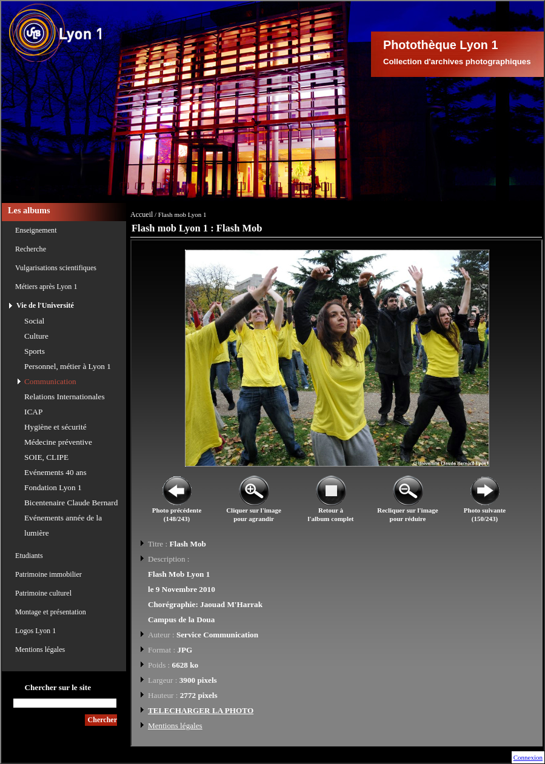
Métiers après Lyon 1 (46, 286)
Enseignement (36, 230)
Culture (36, 335)
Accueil (141, 214)
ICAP (33, 411)
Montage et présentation (50, 612)
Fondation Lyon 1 (53, 487)
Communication (50, 381)
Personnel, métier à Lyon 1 (67, 366)
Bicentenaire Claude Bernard (71, 502)
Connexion (528, 757)
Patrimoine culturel (43, 593)
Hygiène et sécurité (55, 426)
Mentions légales (40, 649)
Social (34, 320)
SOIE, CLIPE (46, 457)
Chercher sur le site (57, 687)
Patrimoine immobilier (48, 574)
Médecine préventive (58, 442)
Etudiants (29, 555)
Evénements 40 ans (55, 472)
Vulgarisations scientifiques (55, 268)
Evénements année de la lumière (63, 525)
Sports (34, 351)
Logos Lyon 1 (35, 630)
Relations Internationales (64, 396)
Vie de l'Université (45, 305)
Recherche (30, 249)
